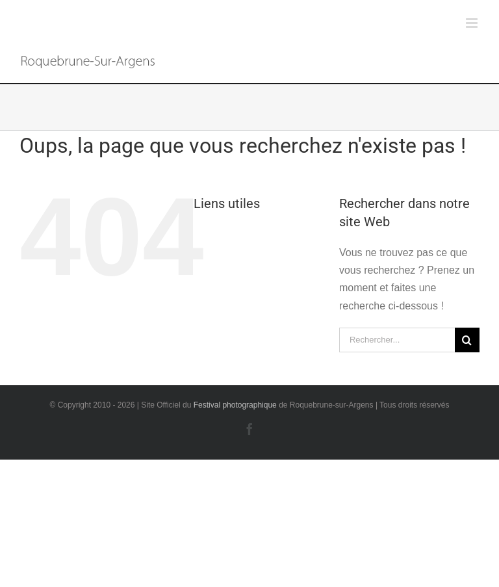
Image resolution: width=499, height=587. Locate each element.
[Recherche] (467, 340)
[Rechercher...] (397, 340)
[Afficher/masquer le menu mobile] (473, 23)
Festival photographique (236, 405)
